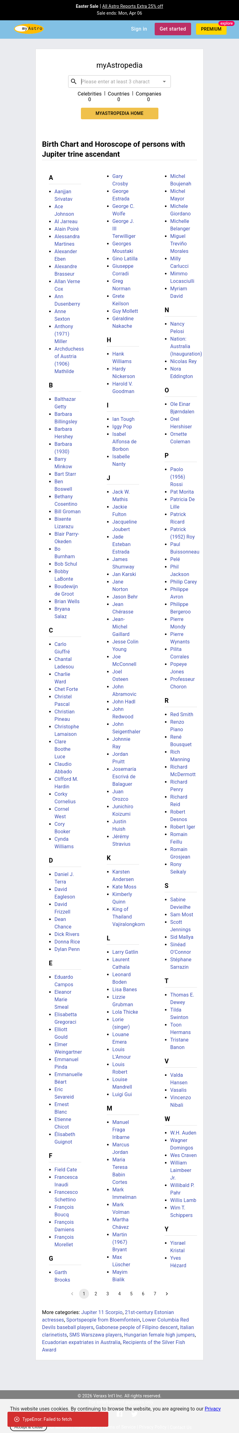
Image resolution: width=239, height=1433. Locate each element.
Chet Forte (66, 689)
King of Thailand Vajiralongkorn (128, 916)
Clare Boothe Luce (62, 749)
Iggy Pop (122, 427)
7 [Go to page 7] (155, 1294)
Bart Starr (65, 474)
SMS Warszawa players (95, 1335)
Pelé (175, 559)
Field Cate (65, 1170)
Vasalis (178, 1090)
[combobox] (119, 81)
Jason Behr (125, 597)
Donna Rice (67, 942)
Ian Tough (123, 419)
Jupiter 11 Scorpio (102, 1312)
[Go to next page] (167, 1294)
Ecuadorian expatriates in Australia (81, 1342)
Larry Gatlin (125, 952)
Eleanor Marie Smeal (63, 999)
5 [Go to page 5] (131, 1294)
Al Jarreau (65, 221)
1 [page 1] (84, 1294)
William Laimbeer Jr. (180, 1170)
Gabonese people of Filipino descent (137, 1327)
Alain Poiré (66, 229)
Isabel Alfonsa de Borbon (124, 441)
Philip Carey (183, 582)
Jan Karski (124, 574)
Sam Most (181, 915)
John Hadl (123, 702)
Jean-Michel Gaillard (120, 626)
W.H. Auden (183, 1133)
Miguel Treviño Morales (179, 243)
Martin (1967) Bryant (119, 1242)
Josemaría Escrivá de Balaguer (124, 776)
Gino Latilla (125, 259)
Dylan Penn (67, 949)
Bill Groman (67, 512)
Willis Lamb (183, 1200)
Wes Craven (183, 1155)
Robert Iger (182, 827)
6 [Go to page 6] (143, 1294)
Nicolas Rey (183, 361)
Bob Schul (65, 564)
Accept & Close (28, 1427)
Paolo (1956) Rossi (177, 476)
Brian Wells (67, 601)
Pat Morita (182, 492)
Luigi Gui (122, 1094)
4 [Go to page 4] (119, 1294)
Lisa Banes (124, 989)
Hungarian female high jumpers (159, 1335)
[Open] (164, 81)
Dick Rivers (66, 934)
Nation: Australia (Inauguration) (186, 346)
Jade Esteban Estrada (121, 544)
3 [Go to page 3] (108, 1294)
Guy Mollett (125, 311)
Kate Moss (124, 887)
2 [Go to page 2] (96, 1294)
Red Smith (181, 714)
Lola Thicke (125, 1012)
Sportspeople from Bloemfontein (103, 1320)
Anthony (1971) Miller (63, 333)
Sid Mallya (182, 937)
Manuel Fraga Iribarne (120, 1129)
